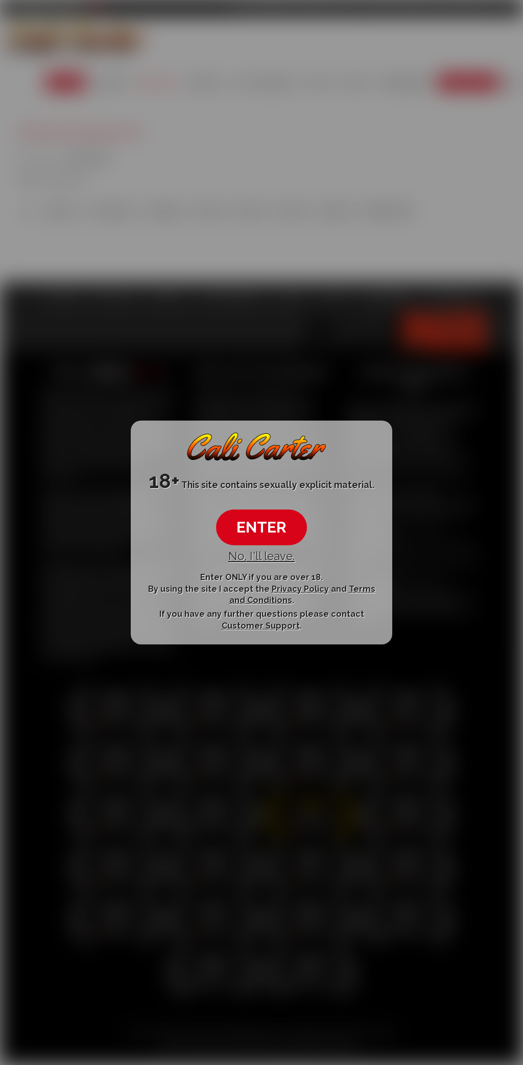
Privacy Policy (300, 588)
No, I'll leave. (261, 556)
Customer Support (261, 626)
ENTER (261, 527)
